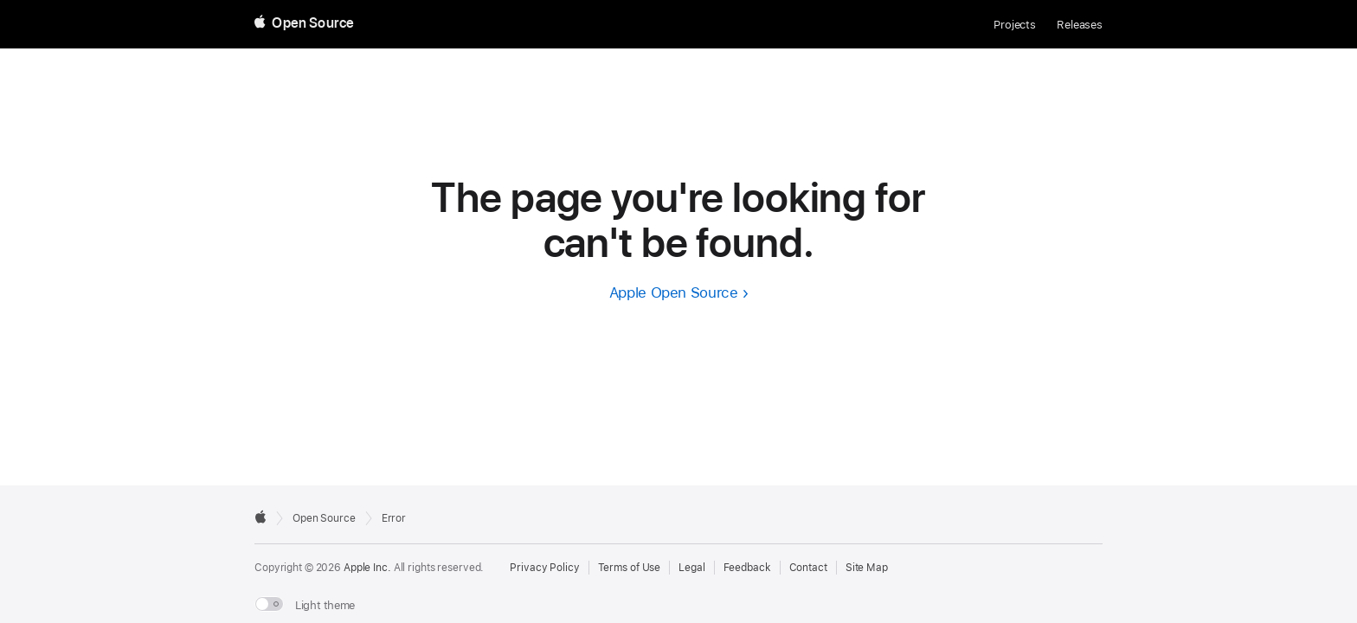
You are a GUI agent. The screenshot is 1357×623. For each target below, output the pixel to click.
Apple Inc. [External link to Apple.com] (367, 568)
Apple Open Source (673, 292)
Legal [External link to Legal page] (691, 568)
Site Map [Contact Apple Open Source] (867, 568)
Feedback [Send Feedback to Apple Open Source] (747, 568)
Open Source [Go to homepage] (324, 518)
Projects (1015, 24)
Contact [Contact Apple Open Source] (808, 568)
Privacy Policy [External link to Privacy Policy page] (544, 568)
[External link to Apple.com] (260, 516)
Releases (1080, 24)
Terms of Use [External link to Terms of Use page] (629, 568)
